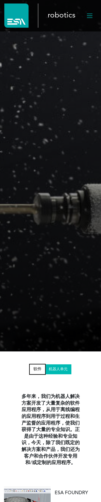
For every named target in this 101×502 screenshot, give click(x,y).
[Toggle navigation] (90, 15)
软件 (37, 369)
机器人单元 (58, 369)
